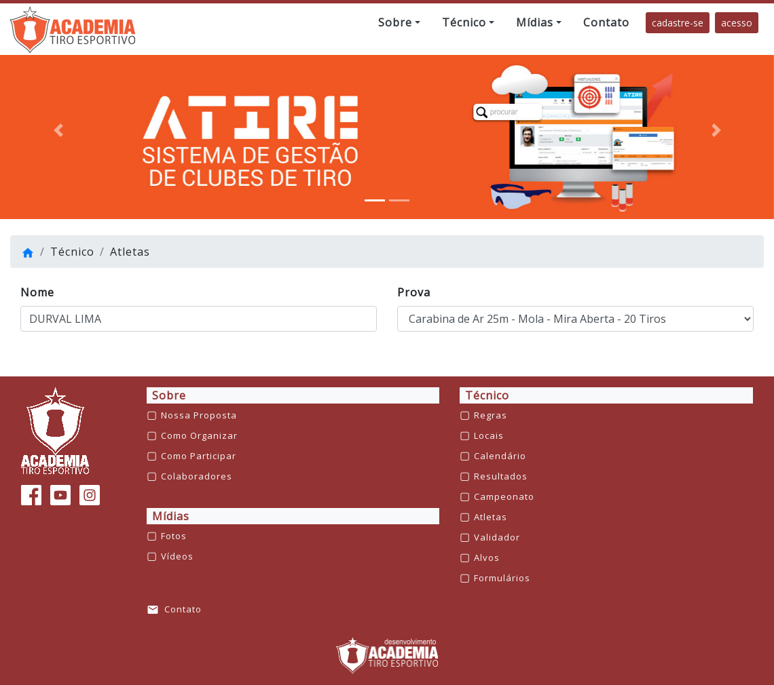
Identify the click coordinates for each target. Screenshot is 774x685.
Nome (37, 292)
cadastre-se (677, 22)
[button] (399, 22)
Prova (413, 292)
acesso (736, 22)
